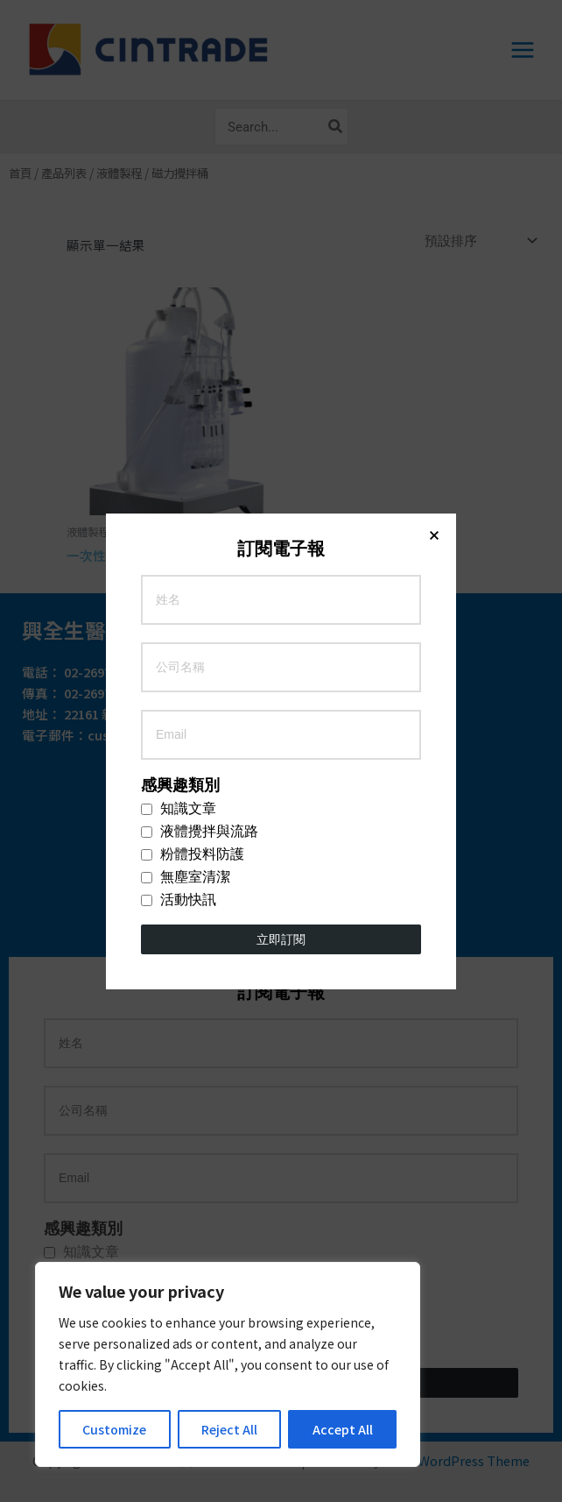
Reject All (229, 1429)
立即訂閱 (281, 504)
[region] (227, 1364)
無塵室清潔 (185, 442)
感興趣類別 (180, 350)
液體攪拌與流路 (199, 396)
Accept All (343, 1429)
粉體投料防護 (192, 419)
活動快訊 (178, 464)
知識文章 (178, 373)
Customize (114, 1429)
